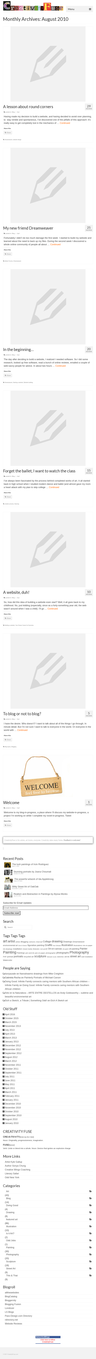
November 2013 (13, 1026)
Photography (12, 1254)
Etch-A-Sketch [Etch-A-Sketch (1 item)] (22, 945)
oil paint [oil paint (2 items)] (65, 949)
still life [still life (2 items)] (66, 957)
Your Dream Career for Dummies (24, 625)
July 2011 (9, 1076)
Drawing (10, 1212)
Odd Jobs (11, 1240)
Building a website (10, 625)
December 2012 (13, 1045)
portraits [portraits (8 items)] (18, 956)
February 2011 (12, 1096)
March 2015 (11, 1022)
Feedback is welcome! (72, 840)
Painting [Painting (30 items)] (9, 952)
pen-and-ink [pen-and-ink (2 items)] (29, 953)
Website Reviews (13, 1323)
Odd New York (12, 1177)
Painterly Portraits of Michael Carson (42, 977)
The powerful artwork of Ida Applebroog (34, 879)
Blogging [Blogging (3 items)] (24, 942)
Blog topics (8, 746)
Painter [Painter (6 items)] (83, 948)
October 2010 (11, 1111)
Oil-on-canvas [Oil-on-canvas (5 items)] (55, 949)
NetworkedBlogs (43, 1337)
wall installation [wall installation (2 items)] (87, 957)
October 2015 (11, 1018)
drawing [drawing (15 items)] (57, 941)
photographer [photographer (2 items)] (51, 953)
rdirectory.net (11, 1320)
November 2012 (13, 1049)
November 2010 (13, 1107)
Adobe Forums (8, 261)
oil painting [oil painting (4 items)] (74, 949)
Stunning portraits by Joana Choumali (32, 871)
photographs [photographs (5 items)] (62, 953)
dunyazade (10, 973)
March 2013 (11, 1037)
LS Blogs (9, 1312)
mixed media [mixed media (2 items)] (27, 949)
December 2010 (13, 1104)
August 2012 (11, 1057)
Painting (10, 1247)
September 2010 (13, 1115)
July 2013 (9, 1030)
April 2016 (10, 1014)
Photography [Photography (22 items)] (79, 952)
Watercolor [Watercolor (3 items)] (7, 960)
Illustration (11, 1226)
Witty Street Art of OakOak (25, 886)
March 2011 (11, 1092)
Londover (9, 1308)
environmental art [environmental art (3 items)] (10, 945)
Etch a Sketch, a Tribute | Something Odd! (26, 1000)
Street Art (11, 1268)
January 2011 (11, 1100)
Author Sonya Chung (15, 1166)
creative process (9, 504)
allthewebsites (12, 1292)
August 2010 (11, 1119)
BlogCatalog (11, 1296)
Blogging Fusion (13, 1304)
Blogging (13, 746)
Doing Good (12, 1205)
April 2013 (10, 1034)
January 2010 (11, 1123)
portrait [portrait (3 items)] (10, 957)
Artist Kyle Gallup (13, 1162)
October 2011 (11, 1069)
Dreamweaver (8, 139)
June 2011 (10, 1080)
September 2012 (13, 1053)
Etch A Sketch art (59, 1000)
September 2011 (13, 1072)
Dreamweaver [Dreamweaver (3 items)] (79, 942)
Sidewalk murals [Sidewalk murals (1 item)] (51, 957)
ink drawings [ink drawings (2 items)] (7, 949)
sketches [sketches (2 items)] (60, 957)
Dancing (16, 504)
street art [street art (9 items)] (75, 956)
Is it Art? (10, 1233)
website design (17, 139)
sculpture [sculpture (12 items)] (40, 956)
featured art (12, 1219)
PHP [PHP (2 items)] (4, 957)
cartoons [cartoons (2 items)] (32, 942)
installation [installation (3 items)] (17, 949)
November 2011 (13, 1065)
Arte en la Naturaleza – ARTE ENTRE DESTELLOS (30, 993)
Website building (28, 382)
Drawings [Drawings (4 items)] (67, 941)
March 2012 (11, 1061)
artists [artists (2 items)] (18, 942)
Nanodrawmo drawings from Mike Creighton (42, 973)
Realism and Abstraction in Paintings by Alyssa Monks (41, 894)
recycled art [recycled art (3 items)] (29, 957)
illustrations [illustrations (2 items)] (78, 945)
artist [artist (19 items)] (11, 941)
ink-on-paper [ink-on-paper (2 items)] (87, 945)
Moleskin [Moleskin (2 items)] (36, 949)
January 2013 (11, 1041)
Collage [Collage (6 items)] (47, 941)
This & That (12, 1275)
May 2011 (10, 1084)
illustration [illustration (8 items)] (67, 945)
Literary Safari (12, 1173)
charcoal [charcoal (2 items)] (39, 942)
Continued (65, 123)
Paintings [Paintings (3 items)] (21, 953)
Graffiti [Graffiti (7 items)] (48, 945)
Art (7, 1191)
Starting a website (18, 382)
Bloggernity (10, 1300)
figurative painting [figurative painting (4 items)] (36, 945)
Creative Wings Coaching (17, 1169)
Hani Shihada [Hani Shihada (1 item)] (57, 945)
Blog (13, 112)
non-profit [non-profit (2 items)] (43, 949)
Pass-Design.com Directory (18, 1316)
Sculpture (11, 1261)
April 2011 (10, 1088)
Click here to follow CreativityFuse (47, 1341)
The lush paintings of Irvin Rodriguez (30, 864)
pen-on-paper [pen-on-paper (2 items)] (40, 953)
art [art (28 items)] (5, 941)
